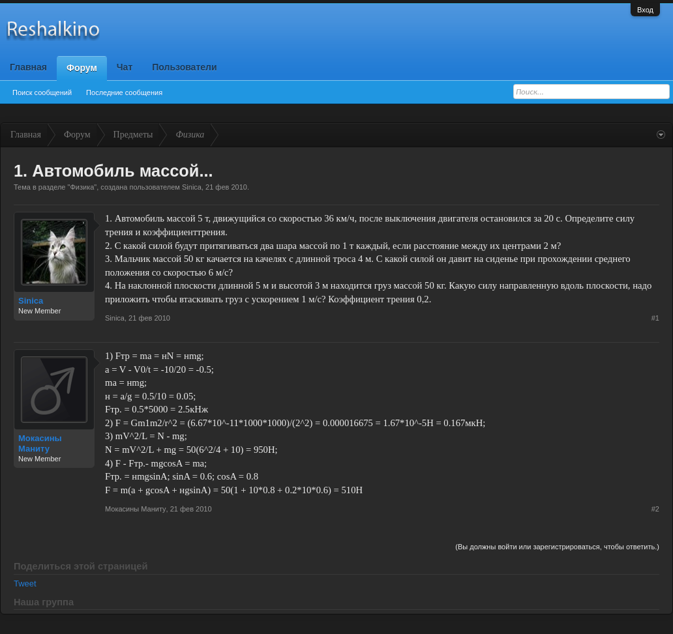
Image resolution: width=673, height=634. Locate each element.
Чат (124, 67)
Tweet (25, 583)
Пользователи (184, 67)
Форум (82, 68)
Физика (82, 187)
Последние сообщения (124, 92)
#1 (655, 318)
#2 (655, 509)
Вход (645, 10)
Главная (28, 67)
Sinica (192, 187)
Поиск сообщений (42, 92)
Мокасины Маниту (40, 443)
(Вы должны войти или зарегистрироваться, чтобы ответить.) (557, 547)
